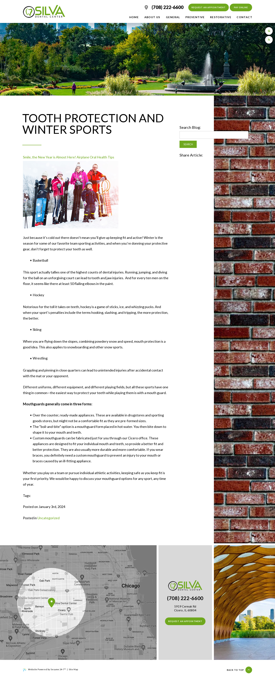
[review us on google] (269, 31)
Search (188, 144)
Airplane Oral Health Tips (95, 157)
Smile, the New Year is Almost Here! (49, 157)
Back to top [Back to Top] (239, 670)
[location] (146, 7)
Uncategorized (48, 518)
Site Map (73, 669)
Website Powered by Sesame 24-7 (44, 669)
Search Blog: (190, 127)
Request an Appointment (209, 7)
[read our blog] (269, 40)
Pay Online (241, 7)
